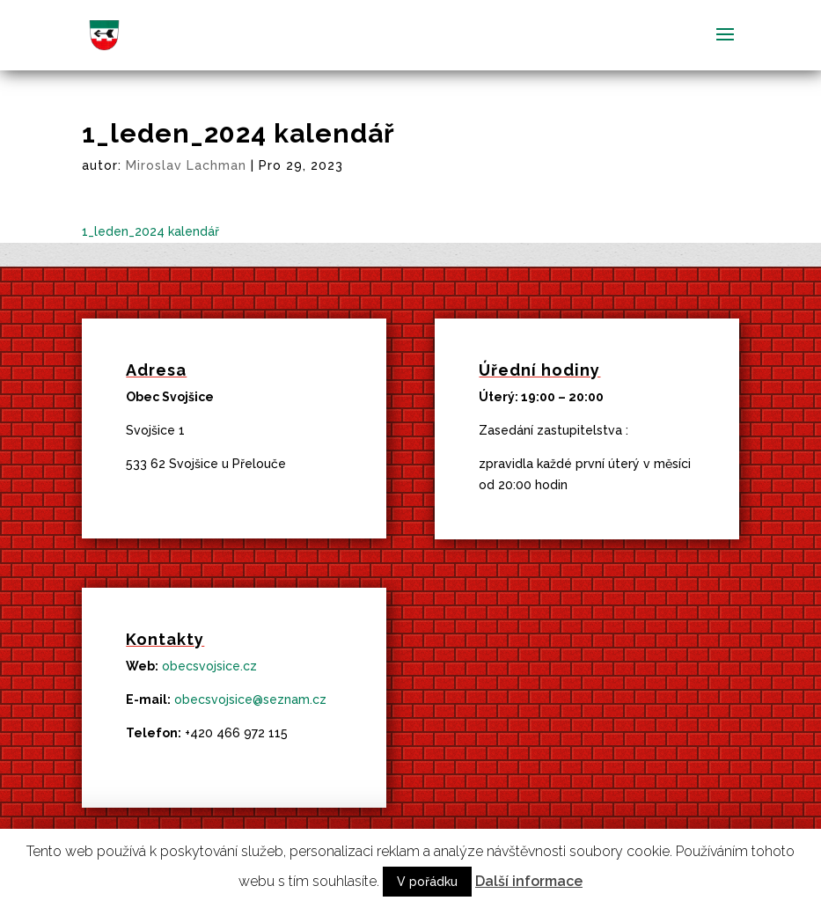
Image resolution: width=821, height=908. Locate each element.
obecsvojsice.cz (209, 666)
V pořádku (427, 882)
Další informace (529, 881)
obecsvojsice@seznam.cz (250, 699)
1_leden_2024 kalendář (150, 231)
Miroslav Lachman (186, 165)
